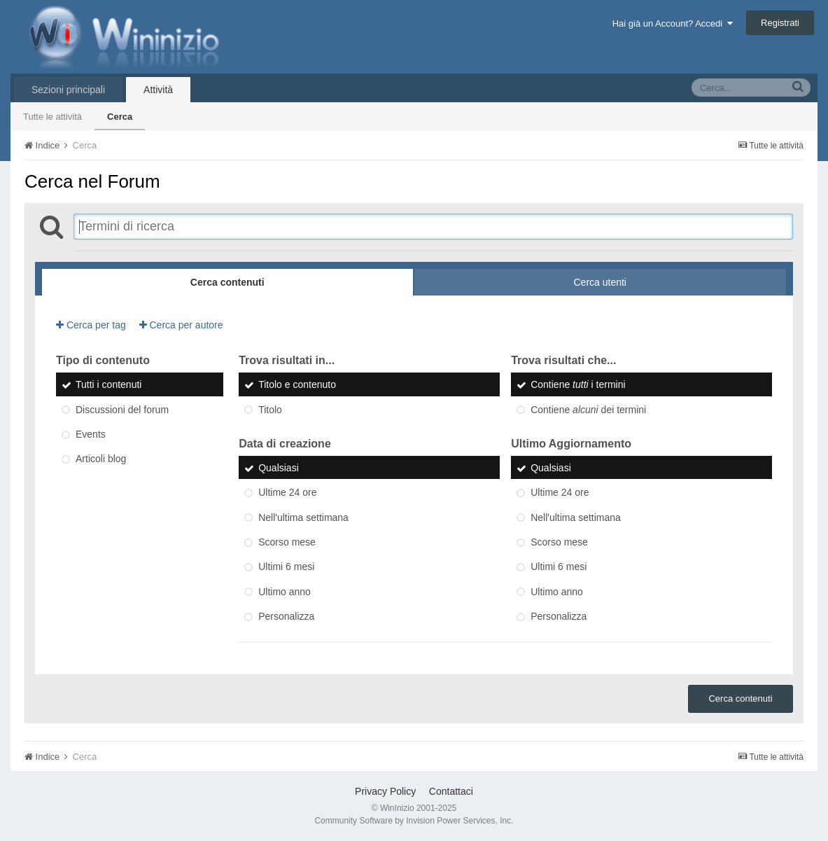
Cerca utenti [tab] (600, 282)
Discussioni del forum (122, 409)
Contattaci (451, 791)
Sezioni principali (68, 89)
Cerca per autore (181, 325)
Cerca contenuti (740, 698)
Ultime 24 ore (287, 493)
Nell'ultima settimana (303, 517)
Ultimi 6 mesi (286, 567)
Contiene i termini (578, 385)
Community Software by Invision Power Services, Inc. (413, 821)
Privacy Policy (385, 791)
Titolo (270, 409)
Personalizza (286, 616)
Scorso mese (287, 542)
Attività (158, 89)
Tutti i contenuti (108, 385)
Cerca (119, 116)
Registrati (780, 23)
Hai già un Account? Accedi (673, 23)
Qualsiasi (278, 467)
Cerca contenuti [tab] (227, 282)
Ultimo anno (284, 591)
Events (91, 434)
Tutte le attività (52, 116)
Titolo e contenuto (297, 385)
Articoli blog (101, 459)
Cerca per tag (91, 325)
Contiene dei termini (588, 409)
